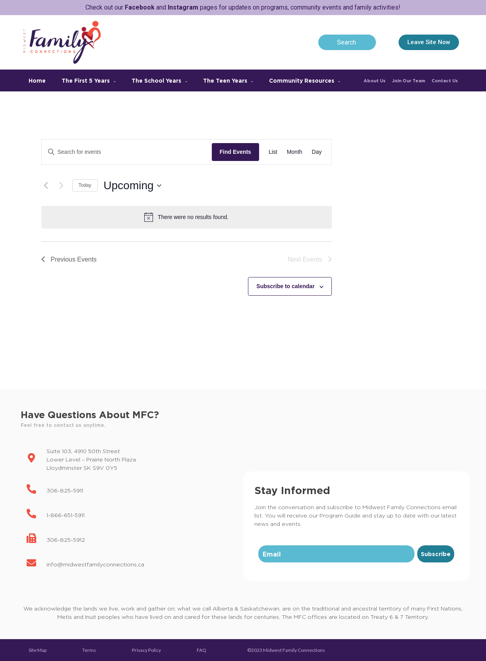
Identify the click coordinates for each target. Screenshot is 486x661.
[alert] (186, 217)
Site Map (37, 650)
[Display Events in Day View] (317, 152)
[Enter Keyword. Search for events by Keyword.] (127, 152)
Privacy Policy (146, 650)
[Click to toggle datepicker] (132, 186)
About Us (374, 80)
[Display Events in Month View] (294, 152)
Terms (89, 650)
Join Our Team (408, 80)
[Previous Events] (46, 185)
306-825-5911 (64, 490)
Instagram (183, 7)
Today (85, 185)
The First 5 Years (89, 80)
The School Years (159, 80)
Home (37, 80)
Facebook (140, 7)
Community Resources (304, 80)
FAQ (201, 650)
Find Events (235, 152)
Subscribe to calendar (285, 286)
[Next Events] (61, 185)
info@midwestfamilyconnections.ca (95, 564)
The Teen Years (228, 80)
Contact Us (445, 80)
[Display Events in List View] (273, 152)
